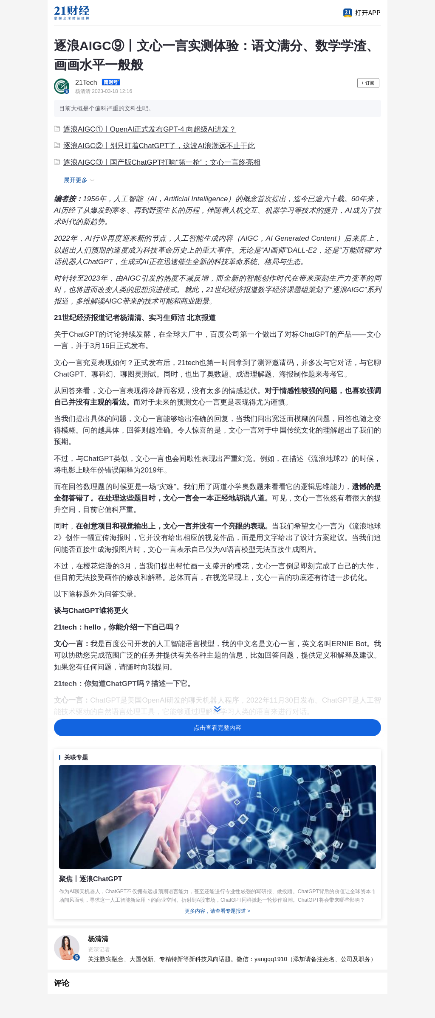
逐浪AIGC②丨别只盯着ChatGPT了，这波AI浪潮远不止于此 (154, 146)
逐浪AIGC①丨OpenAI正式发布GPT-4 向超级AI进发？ (145, 129)
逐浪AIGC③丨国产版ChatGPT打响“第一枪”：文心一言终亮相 (157, 162)
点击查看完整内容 (217, 727)
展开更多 (80, 180)
